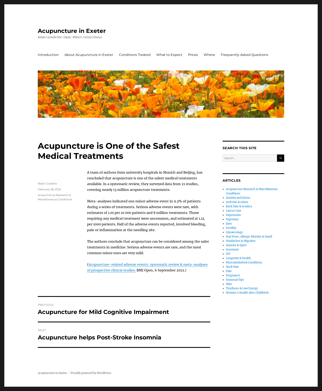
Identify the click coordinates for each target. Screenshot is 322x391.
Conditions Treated (135, 55)
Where (209, 55)
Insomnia (232, 249)
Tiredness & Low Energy (242, 288)
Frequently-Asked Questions (244, 55)
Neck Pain (232, 267)
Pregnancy (233, 275)
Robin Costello (47, 183)
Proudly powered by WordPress (91, 373)
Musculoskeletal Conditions (244, 262)
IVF (228, 254)
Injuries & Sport (236, 245)
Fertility (231, 228)
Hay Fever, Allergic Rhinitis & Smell (249, 236)
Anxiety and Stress (238, 198)
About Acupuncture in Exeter (88, 55)
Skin (229, 284)
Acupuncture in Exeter (72, 30)
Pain (229, 271)
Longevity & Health (238, 258)
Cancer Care (233, 210)
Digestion (232, 219)
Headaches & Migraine (240, 241)
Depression (233, 215)
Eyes (229, 223)
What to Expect (169, 55)
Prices (193, 55)
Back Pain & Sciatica (239, 206)
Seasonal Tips (235, 279)
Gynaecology (234, 232)
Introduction (48, 55)
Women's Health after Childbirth (247, 292)
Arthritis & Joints (237, 202)
